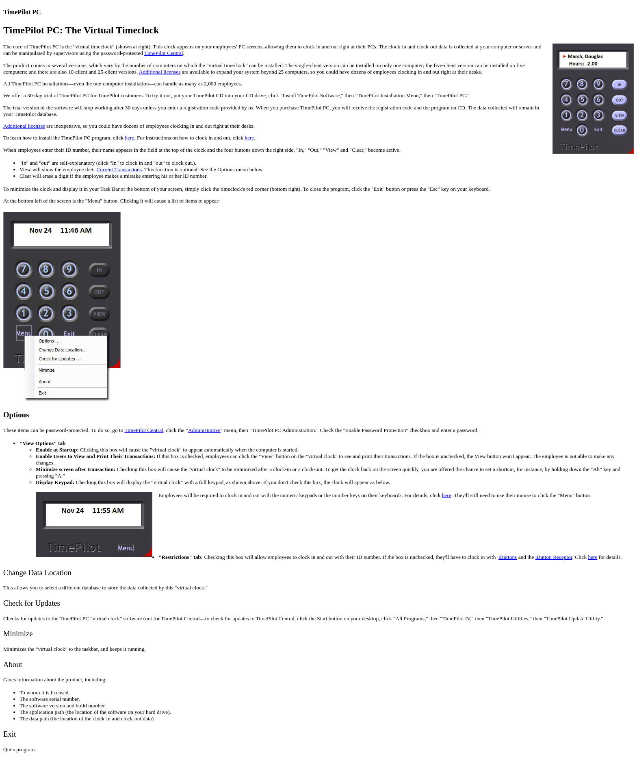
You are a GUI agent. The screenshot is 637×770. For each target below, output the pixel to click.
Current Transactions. (119, 169)
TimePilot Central (163, 53)
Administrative (204, 430)
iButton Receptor (553, 557)
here (129, 138)
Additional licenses (160, 72)
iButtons (507, 557)
